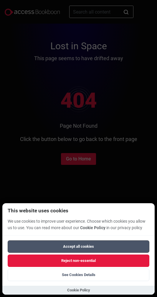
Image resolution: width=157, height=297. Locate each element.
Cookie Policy (92, 227)
